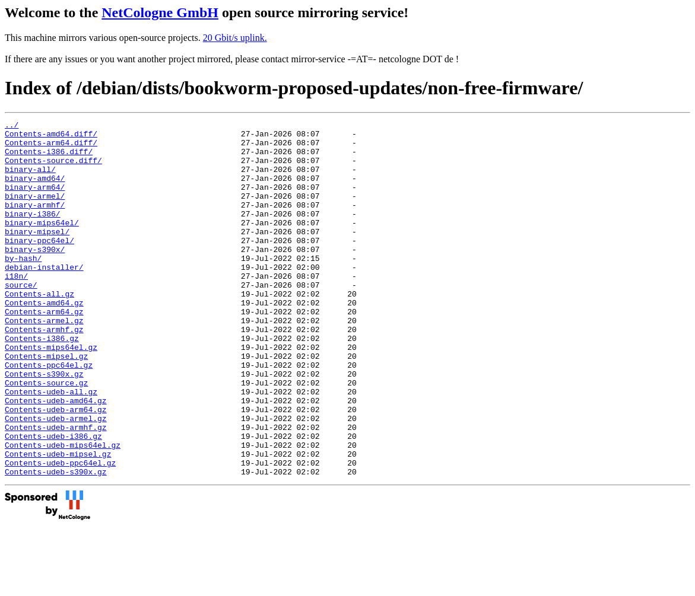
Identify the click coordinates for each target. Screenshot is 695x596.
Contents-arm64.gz (44, 350)
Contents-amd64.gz (44, 339)
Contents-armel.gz (44, 361)
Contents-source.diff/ (53, 169)
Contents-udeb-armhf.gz (56, 489)
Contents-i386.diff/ (49, 158)
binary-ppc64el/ (39, 265)
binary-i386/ (33, 233)
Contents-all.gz (39, 329)
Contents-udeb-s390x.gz (56, 542)
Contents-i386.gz (42, 382)
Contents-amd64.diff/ (51, 137)
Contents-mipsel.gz (46, 404)
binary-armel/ (35, 211)
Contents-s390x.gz (44, 425)
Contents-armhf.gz (44, 371)
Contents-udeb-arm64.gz (56, 468)
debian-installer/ (44, 297)
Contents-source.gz (46, 436)
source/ (21, 318)
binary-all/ (30, 179)
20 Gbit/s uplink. (235, 38)
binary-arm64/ (35, 201)
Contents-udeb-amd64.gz (56, 457)
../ (11, 126)
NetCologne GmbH (159, 12)
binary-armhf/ (35, 222)
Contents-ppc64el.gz (49, 414)
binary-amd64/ (35, 190)
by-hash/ (23, 286)
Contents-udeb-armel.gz (56, 478)
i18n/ (16, 307)
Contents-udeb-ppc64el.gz (60, 532)
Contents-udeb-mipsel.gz (58, 521)
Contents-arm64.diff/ (51, 147)
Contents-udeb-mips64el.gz (62, 510)
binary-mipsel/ (37, 254)
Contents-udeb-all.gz (51, 446)
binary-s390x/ (35, 275)
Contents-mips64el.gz (51, 393)
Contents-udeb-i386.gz (53, 500)
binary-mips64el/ (42, 243)
